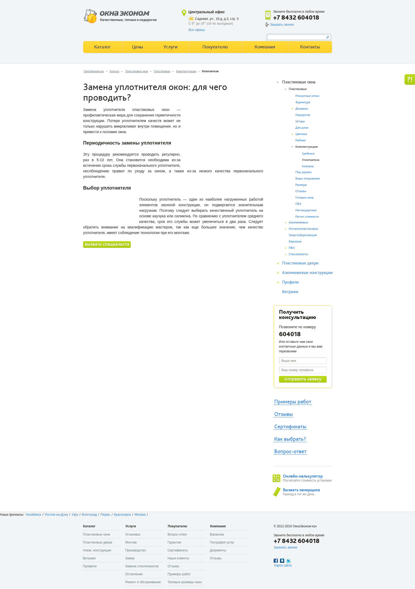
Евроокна (295, 241)
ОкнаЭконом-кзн (94, 71)
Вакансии (217, 534)
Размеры (301, 185)
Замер (130, 558)
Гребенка (308, 153)
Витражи (290, 291)
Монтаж (131, 542)
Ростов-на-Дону (56, 514)
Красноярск (122, 514)
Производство (135, 550)
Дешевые (301, 108)
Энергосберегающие (303, 235)
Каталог (114, 71)
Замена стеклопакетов (142, 566)
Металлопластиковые (303, 229)
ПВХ (298, 204)
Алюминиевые (298, 222)
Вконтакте (282, 561)
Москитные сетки (307, 96)
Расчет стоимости (307, 216)
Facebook (276, 561)
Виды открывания (307, 178)
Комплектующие (186, 71)
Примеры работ (292, 402)
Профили (290, 282)
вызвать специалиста (107, 244)
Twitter (288, 561)
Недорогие (302, 115)
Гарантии (174, 542)
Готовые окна (304, 197)
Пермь (105, 514)
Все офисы (196, 30)
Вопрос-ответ (290, 452)
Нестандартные (306, 210)
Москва (140, 514)
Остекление (134, 574)
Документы (218, 550)
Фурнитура (302, 102)
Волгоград (89, 514)
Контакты (310, 47)
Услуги (171, 47)
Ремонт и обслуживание (143, 582)
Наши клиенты (178, 558)
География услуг (222, 542)
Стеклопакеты (298, 254)
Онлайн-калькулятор (303, 476)
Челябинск (33, 514)
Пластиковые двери (300, 263)
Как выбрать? (290, 439)
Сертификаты (290, 427)
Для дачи (301, 127)
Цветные (301, 134)
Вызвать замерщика (301, 490)
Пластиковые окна (136, 71)
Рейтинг (300, 140)
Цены (137, 47)
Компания (265, 47)
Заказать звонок (282, 24)
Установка (132, 534)
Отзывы (300, 191)
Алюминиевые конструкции (307, 272)
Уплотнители (310, 160)
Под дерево (303, 172)
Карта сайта (283, 565)
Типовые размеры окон (185, 582)
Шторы (300, 121)
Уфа (75, 514)
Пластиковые (162, 71)
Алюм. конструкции (97, 550)
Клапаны (308, 166)
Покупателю (215, 47)
